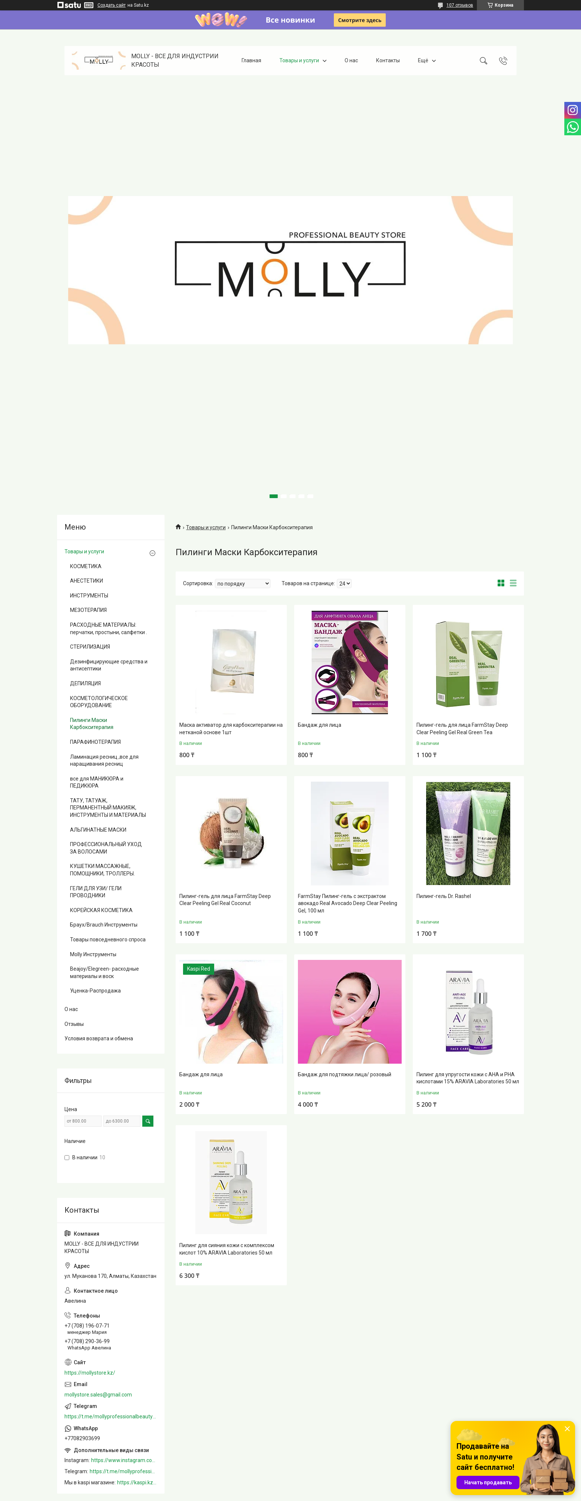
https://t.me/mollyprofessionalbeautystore (110, 1416)
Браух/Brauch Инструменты (103, 925)
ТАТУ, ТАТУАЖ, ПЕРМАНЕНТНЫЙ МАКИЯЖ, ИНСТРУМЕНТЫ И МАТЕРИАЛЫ (108, 808)
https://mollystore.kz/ (89, 1373)
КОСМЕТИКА (86, 566)
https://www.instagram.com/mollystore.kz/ (124, 1460)
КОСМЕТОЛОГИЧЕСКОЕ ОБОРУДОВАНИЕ (99, 702)
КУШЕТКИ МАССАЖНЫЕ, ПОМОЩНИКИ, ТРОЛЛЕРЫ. (102, 870)
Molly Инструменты (93, 954)
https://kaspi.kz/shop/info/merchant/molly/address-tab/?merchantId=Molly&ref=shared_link (137, 1482)
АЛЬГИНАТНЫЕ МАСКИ (98, 830)
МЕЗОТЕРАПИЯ (88, 610)
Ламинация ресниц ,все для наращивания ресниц (104, 760)
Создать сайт (111, 5)
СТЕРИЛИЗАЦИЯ (90, 647)
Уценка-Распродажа (95, 991)
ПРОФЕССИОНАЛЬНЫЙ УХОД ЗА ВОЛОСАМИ (106, 848)
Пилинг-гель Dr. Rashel (443, 896)
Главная (251, 60)
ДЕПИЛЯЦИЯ (85, 683)
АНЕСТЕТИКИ (86, 581)
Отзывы (74, 1024)
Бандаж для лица (319, 725)
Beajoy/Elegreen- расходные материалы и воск (104, 972)
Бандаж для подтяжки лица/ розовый (344, 1074)
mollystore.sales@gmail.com (98, 1395)
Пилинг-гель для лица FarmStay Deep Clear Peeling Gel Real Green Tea (462, 728)
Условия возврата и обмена (98, 1038)
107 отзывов (459, 5)
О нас (351, 60)
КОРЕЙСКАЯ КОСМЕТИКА (101, 910)
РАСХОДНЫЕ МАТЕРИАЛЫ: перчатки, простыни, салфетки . (108, 628)
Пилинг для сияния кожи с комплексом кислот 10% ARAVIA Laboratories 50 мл (226, 1249)
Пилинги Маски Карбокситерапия (91, 723)
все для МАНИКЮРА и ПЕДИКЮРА (96, 782)
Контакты (388, 60)
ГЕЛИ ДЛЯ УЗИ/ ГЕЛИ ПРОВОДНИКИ (96, 892)
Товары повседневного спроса (108, 939)
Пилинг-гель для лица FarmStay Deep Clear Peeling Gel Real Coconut (225, 900)
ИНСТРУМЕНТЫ (89, 596)
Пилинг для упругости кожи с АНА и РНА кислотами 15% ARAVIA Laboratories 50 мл (467, 1078)
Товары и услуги (299, 60)
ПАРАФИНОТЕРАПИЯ (95, 742)
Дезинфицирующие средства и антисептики (108, 665)
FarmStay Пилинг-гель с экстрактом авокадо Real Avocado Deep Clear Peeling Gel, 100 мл (347, 903)
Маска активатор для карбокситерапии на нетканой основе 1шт (231, 728)
